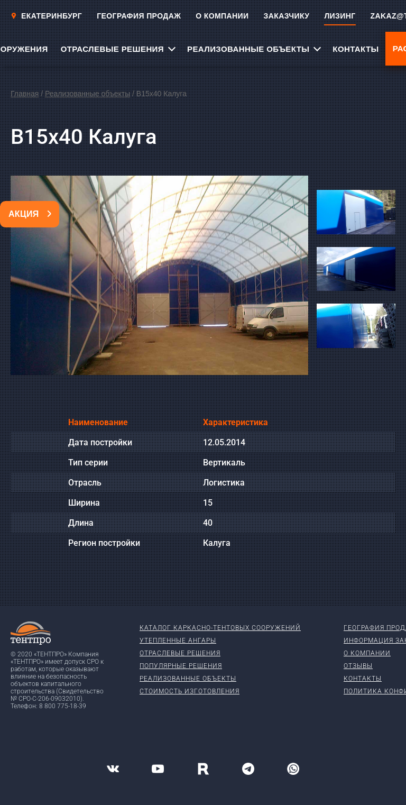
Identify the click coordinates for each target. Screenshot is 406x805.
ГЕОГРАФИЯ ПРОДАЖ (139, 16)
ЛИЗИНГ (339, 16)
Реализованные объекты (87, 93)
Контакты (363, 678)
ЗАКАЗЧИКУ (287, 16)
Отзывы (358, 666)
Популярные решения (181, 666)
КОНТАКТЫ (356, 48)
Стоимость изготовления (189, 691)
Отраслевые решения (180, 653)
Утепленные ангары (178, 640)
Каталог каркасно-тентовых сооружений (220, 628)
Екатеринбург (46, 16)
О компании (367, 653)
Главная (25, 93)
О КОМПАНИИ (222, 16)
